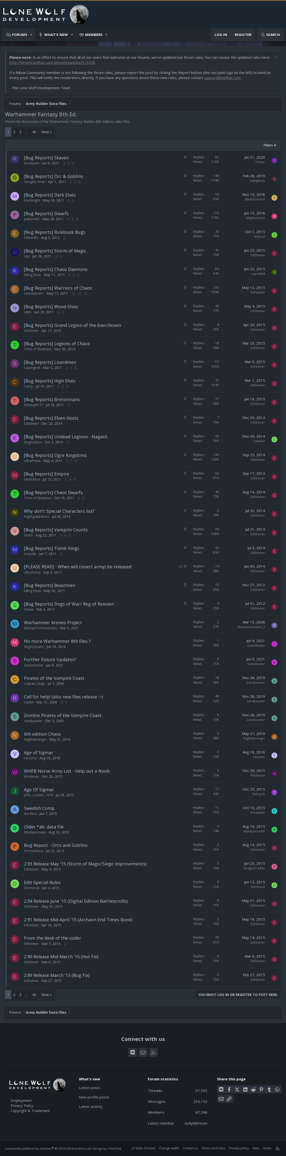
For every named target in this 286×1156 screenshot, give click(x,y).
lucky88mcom (196, 1123)
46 (34, 132)
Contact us (190, 1148)
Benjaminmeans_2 (251, 627)
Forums (19, 34)
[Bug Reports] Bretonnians (52, 399)
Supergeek (32, 367)
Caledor (259, 441)
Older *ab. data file (44, 827)
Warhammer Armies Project (53, 622)
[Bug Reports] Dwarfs (46, 213)
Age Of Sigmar (39, 789)
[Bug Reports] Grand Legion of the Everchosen (72, 325)
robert (29, 702)
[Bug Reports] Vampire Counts (56, 530)
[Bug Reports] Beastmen (49, 585)
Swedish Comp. (39, 808)
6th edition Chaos (42, 734)
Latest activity (91, 1106)
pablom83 (32, 219)
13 (85, 294)
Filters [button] (268, 145)
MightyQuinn (255, 218)
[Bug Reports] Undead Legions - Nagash (65, 436)
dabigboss (257, 180)
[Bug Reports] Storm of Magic (55, 251)
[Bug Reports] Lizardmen (50, 362)
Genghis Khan (34, 181)
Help (255, 1148)
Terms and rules (214, 1148)
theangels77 (33, 404)
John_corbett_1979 (38, 795)
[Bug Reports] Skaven (46, 158)
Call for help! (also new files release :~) (63, 697)
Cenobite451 (34, 293)
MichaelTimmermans (40, 628)
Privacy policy (239, 1148)
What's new (56, 34)
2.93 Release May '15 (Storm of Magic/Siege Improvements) (85, 864)
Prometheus (33, 851)
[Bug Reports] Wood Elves (51, 306)
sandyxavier (256, 682)
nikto (28, 312)
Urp (27, 256)
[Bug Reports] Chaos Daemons (56, 269)
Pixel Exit (114, 1148)
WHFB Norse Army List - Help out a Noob (67, 771)
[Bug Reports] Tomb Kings (51, 548)
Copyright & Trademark (30, 1110)
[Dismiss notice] (275, 57)
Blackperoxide (35, 832)
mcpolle (30, 553)
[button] (31, 34)
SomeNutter (256, 645)
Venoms (30, 758)
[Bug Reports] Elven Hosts (51, 418)
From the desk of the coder (52, 938)
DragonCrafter (254, 868)
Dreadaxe (257, 812)
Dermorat (31, 887)
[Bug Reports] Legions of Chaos (57, 343)
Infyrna (259, 236)
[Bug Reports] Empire (46, 474)
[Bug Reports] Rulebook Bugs (54, 232)
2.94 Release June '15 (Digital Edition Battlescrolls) (76, 901)
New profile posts (94, 1097)
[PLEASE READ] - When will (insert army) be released (77, 567)
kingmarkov (33, 442)
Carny (28, 386)
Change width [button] (169, 1148)
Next (45, 132)
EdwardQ (31, 237)
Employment (21, 1100)
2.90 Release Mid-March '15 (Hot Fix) (61, 956)
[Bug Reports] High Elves (49, 381)
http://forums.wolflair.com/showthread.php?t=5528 (52, 62)
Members (94, 34)
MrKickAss (32, 479)
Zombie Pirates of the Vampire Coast (63, 715)
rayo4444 (258, 273)
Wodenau (31, 776)
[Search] (270, 34)
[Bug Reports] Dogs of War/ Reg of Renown (69, 604)
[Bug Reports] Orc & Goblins (53, 176)
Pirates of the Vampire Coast (54, 678)
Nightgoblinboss (36, 516)
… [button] (26, 132)
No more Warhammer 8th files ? (57, 641)
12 (79, 294)
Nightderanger (35, 739)
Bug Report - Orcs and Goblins (56, 845)
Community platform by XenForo (48, 1148)
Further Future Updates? (50, 659)
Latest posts (89, 1087)
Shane (29, 609)
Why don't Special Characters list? (59, 511)
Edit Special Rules (42, 882)
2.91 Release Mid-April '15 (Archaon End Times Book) (78, 919)
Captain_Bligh (34, 683)
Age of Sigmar (38, 752)
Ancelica (30, 813)
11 (73, 294)
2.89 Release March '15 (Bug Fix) (57, 975)
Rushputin (31, 163)
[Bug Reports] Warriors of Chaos (58, 288)
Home (267, 1148)
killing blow (32, 274)
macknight (32, 200)
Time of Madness (38, 349)
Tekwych (258, 794)
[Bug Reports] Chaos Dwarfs (53, 492)
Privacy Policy (22, 1105)
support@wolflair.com (222, 77)
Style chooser (144, 1148)
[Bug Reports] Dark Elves (50, 195)
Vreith (28, 535)
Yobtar (260, 162)
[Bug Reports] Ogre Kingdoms (55, 455)
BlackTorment (255, 199)
